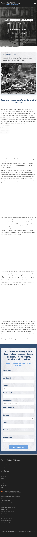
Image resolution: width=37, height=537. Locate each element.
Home (2, 478)
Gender (5, 385)
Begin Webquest (18, 447)
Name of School (8, 408)
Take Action (3, 485)
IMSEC (2, 516)
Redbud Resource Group (6, 522)
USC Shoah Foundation (6, 525)
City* (4, 422)
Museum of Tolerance (6, 520)
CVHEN (3, 505)
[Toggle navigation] (35, 3)
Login (2, 487)
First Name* (7, 371)
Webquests (3, 483)
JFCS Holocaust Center (6, 518)
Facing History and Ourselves (8, 507)
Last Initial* (7, 378)
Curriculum (3, 481)
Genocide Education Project (7, 511)
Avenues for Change (5, 500)
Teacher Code (7, 437)
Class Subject (7, 400)
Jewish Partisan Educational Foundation (10, 496)
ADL (2, 498)
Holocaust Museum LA (6, 514)
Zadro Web (21, 533)
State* (5, 430)
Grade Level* (7, 393)
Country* (6, 415)
